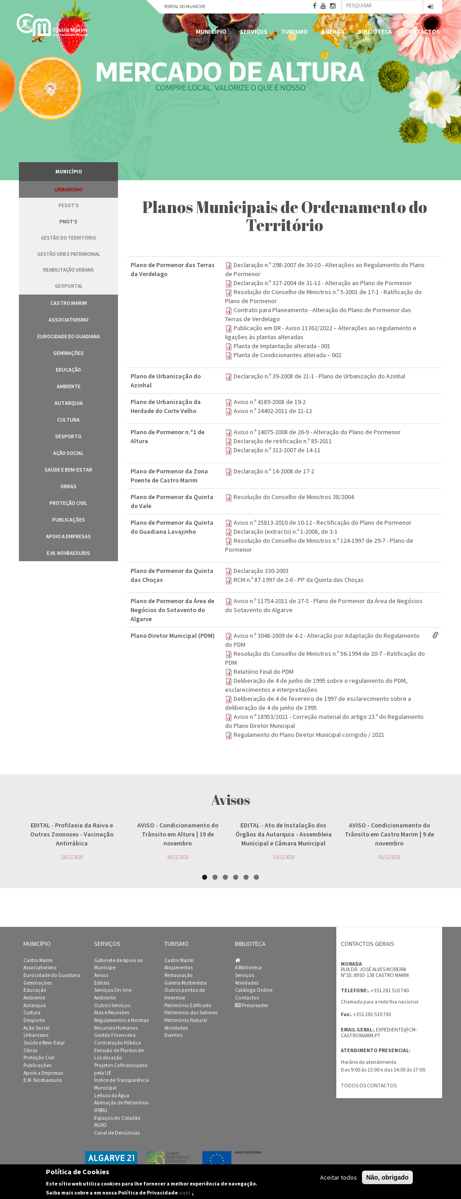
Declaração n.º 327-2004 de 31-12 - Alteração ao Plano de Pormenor (323, 283)
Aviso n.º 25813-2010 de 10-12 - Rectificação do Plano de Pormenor (322, 522)
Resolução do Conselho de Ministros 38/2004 (294, 497)
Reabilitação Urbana (68, 270)
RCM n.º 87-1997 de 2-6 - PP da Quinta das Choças (299, 580)
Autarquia (68, 403)
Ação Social (68, 453)
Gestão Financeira (115, 1035)
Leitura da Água (111, 1095)
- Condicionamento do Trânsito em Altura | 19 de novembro (177, 834)
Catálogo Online (253, 990)
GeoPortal (68, 286)
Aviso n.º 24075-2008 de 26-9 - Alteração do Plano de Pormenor (317, 432)
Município (211, 31)
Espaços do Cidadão (117, 1118)
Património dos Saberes (190, 1012)
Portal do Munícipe (184, 6)
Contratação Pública (117, 1043)
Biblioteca (375, 31)
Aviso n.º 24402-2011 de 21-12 (273, 411)
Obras (68, 486)
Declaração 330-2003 (261, 571)
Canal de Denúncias (117, 1133)
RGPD (100, 1125)
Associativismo (69, 319)
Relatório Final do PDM (264, 672)
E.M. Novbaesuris (68, 553)
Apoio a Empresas (68, 536)
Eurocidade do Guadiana (68, 336)
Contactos (422, 31)
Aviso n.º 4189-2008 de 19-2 (270, 402)
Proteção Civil (68, 503)
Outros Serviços (112, 1005)
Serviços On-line (112, 990)
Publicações (68, 519)
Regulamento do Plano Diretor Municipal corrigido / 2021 (309, 735)
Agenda (332, 31)
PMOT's (68, 221)
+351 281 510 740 (390, 990)
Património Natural (185, 1020)
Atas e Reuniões (111, 1012)
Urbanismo (68, 189)
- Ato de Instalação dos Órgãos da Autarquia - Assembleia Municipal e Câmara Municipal (283, 834)
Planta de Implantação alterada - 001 (282, 346)
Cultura (68, 419)
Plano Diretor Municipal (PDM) (173, 635)
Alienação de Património (121, 1102)
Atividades (176, 1028)
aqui (184, 1192)
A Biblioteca (248, 967)
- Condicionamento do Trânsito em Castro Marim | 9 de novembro (389, 834)
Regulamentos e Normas (121, 1020)
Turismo (294, 31)
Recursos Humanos (116, 1028)
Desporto (68, 436)
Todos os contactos (369, 1085)
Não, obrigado (387, 1177)
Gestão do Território (68, 238)
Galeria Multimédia (185, 983)
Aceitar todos (338, 1177)
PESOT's (69, 205)
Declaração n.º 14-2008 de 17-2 (274, 471)
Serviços (253, 31)
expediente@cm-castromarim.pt (379, 1032)
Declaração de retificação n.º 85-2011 (283, 441)
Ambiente (69, 386)
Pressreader (251, 1005)
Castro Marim (68, 303)
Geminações (68, 353)
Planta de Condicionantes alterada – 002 (287, 355)
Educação (68, 369)
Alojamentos (178, 967)
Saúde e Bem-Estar (68, 469)
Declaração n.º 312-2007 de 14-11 (277, 450)
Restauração (178, 975)
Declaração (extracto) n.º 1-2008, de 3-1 (286, 531)
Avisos (101, 975)
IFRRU (100, 1110)
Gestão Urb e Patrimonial (68, 254)
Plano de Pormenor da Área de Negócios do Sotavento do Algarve (172, 610)
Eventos (173, 1035)
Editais (101, 983)
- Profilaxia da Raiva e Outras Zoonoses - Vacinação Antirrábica (71, 834)
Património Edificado (188, 1005)
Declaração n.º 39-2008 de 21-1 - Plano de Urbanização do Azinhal (319, 376)
